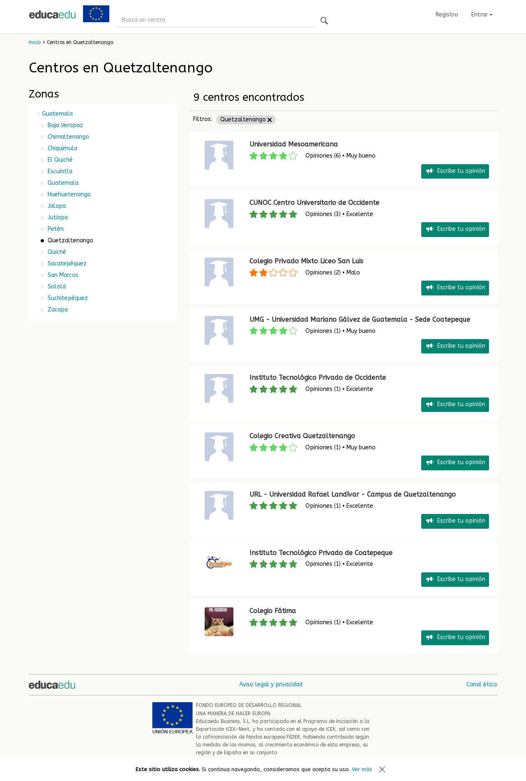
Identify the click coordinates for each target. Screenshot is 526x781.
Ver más (362, 769)
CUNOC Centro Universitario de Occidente (314, 203)
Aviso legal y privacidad (270, 684)
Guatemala (57, 113)
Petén (55, 228)
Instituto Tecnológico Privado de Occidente (317, 377)
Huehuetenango (68, 194)
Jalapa (56, 205)
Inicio (35, 42)
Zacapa (57, 309)
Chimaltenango (67, 136)
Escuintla (59, 171)
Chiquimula (61, 148)
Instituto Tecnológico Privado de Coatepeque (320, 553)
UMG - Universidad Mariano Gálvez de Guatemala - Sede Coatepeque (359, 319)
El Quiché (59, 159)
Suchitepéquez (67, 298)
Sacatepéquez (66, 263)
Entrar (482, 14)
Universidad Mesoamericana (293, 144)
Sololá (56, 286)
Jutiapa (57, 217)
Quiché (56, 252)
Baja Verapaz (64, 125)
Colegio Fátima (272, 611)
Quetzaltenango (246, 119)
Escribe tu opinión (455, 171)
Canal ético (481, 684)
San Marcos (62, 275)
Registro (447, 14)
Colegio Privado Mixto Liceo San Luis (306, 261)
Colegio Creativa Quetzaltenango (302, 436)
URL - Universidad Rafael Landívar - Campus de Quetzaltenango (352, 494)
